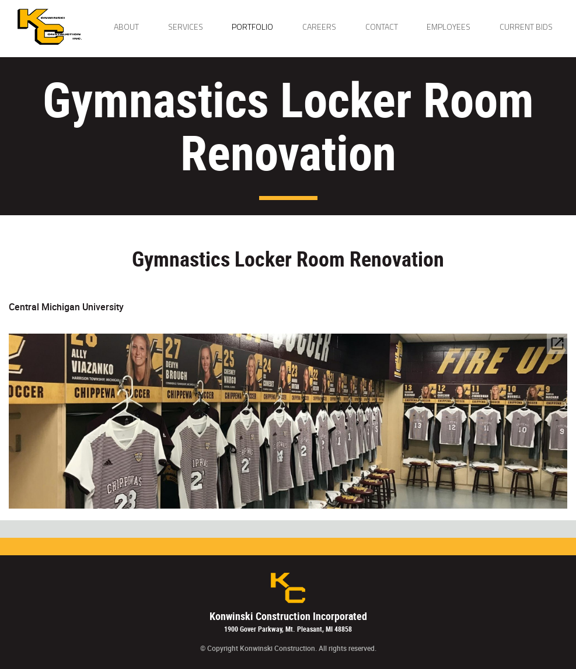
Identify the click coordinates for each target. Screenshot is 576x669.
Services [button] (185, 26)
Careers (319, 26)
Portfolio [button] (252, 26)
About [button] (126, 26)
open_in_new (557, 343)
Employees (448, 26)
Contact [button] (381, 26)
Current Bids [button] (526, 26)
